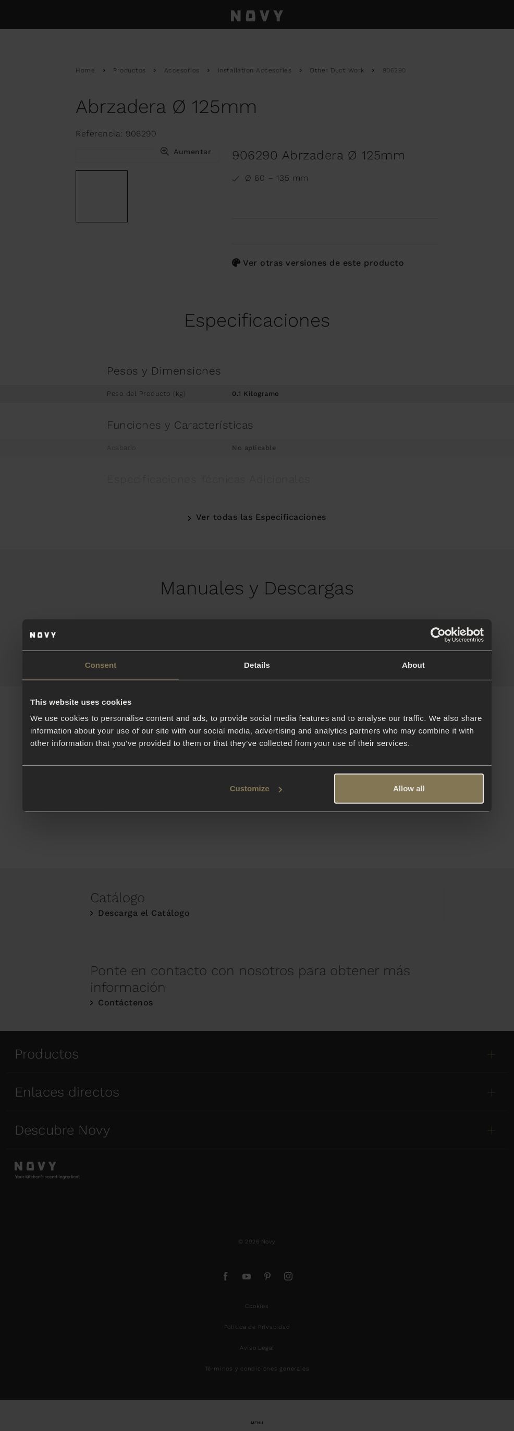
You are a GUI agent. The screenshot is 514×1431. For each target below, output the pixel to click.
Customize (256, 788)
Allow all (409, 788)
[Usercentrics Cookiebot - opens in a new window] (438, 634)
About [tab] (413, 664)
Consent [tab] (101, 664)
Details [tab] (257, 664)
